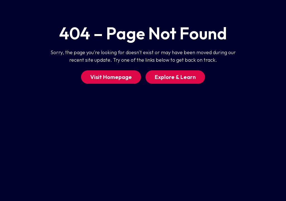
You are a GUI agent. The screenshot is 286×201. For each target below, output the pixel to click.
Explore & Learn (175, 76)
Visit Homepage (111, 76)
